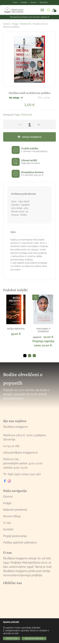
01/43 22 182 (11, 446)
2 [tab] (29, 355)
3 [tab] (34, 355)
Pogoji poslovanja (15, 536)
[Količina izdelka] (29, 124)
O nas (7, 522)
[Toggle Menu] (42, 10)
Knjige (15, 24)
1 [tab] (24, 355)
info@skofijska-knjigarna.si (20, 452)
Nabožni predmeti (15, 509)
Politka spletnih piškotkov (20, 542)
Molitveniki (25, 24)
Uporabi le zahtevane (34, 638)
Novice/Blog (11, 516)
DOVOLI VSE (11, 638)
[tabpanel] (16, 316)
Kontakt (8, 529)
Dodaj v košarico (32, 137)
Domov (6, 24)
